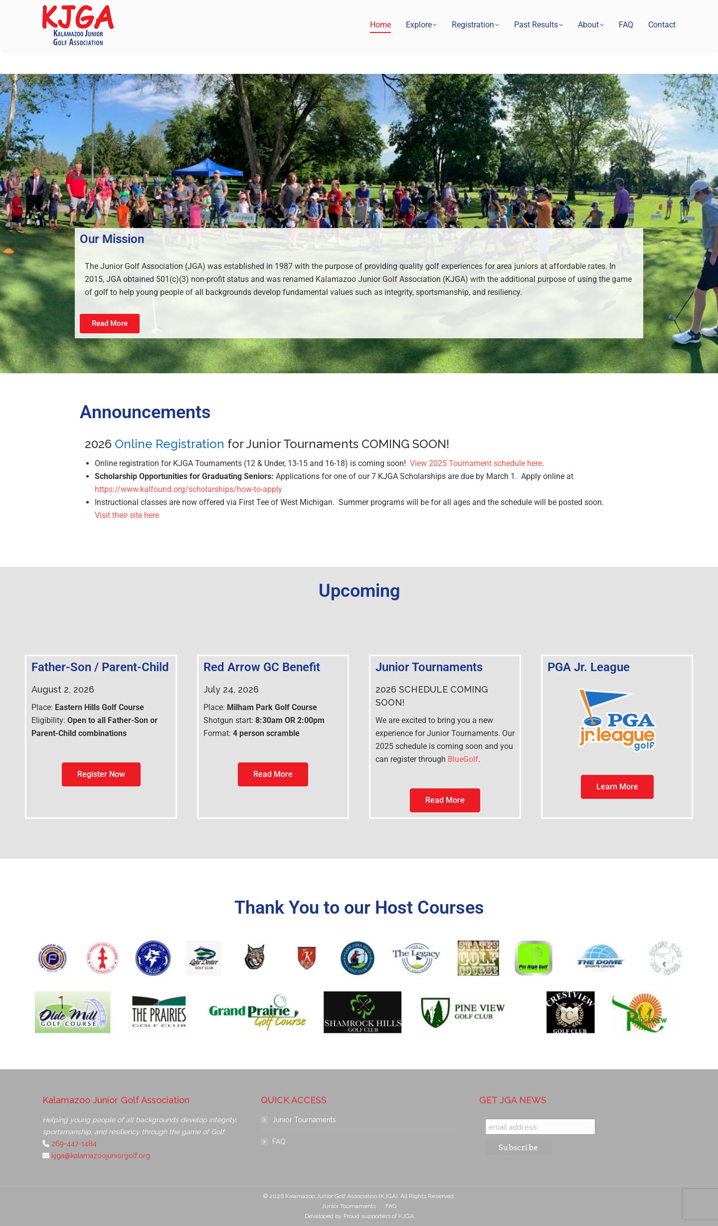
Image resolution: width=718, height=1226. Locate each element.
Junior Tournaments (304, 1120)
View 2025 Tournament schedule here (476, 463)
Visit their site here (127, 515)
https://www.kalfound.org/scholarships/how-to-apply (188, 489)
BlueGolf (463, 759)
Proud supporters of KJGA (379, 1216)
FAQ (279, 1142)
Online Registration (169, 444)
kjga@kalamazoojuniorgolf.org (523, 12)
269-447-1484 (433, 12)
